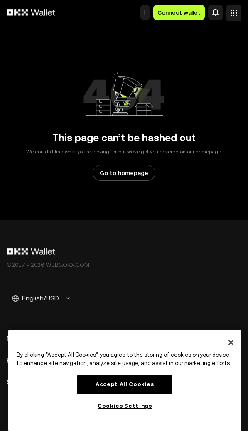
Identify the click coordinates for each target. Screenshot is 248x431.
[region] (124, 380)
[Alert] (215, 12)
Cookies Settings (125, 406)
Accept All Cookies (125, 384)
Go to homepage (124, 173)
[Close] (231, 342)
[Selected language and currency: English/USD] (41, 298)
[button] (145, 12)
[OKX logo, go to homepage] (31, 12)
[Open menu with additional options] (233, 10)
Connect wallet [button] (179, 12)
